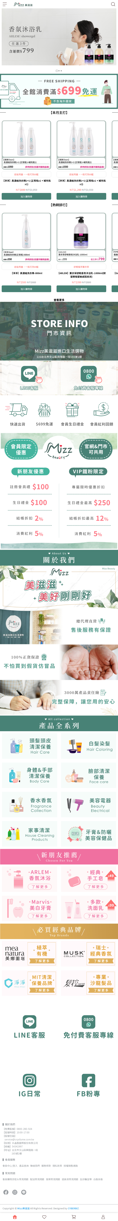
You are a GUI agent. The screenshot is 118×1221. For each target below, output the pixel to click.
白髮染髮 (98, 1179)
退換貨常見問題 (70, 1179)
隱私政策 (57, 1165)
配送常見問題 (37, 1179)
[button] (61, 70)
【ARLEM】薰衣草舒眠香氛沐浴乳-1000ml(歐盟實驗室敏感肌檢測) (81, 274)
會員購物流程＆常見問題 (15, 1179)
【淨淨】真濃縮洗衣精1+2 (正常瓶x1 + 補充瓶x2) (81, 182)
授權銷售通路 (71, 1165)
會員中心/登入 (10, 1165)
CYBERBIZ (73, 1208)
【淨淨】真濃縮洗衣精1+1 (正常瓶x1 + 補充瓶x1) (26, 182)
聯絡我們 (35, 1165)
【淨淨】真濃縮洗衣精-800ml (26, 273)
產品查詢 (24, 1165)
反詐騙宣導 (86, 1179)
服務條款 (46, 1165)
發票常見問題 (53, 1179)
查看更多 (59, 300)
